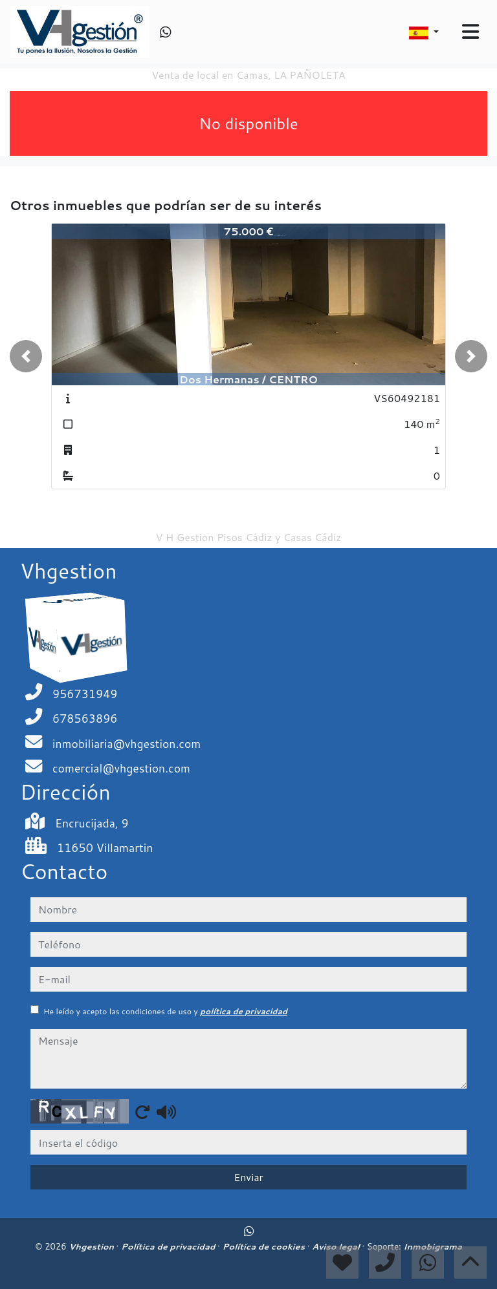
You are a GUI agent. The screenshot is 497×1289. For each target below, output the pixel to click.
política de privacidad (243, 1011)
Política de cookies (264, 1246)
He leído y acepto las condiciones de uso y (165, 1011)
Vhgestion (92, 1246)
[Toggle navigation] (470, 31)
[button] (26, 356)
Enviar (248, 1176)
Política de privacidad (169, 1246)
